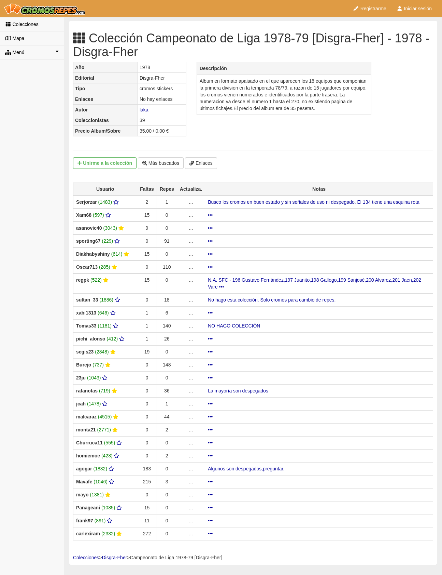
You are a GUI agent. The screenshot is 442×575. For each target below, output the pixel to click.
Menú (32, 52)
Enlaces (201, 163)
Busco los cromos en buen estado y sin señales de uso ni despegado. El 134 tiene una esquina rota (313, 202)
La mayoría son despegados (238, 390)
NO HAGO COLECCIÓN (234, 326)
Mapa (14, 38)
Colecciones (22, 24)
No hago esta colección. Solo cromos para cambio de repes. (272, 300)
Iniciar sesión (414, 8)
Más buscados (160, 163)
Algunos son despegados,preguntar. (246, 468)
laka (144, 109)
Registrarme (369, 8)
